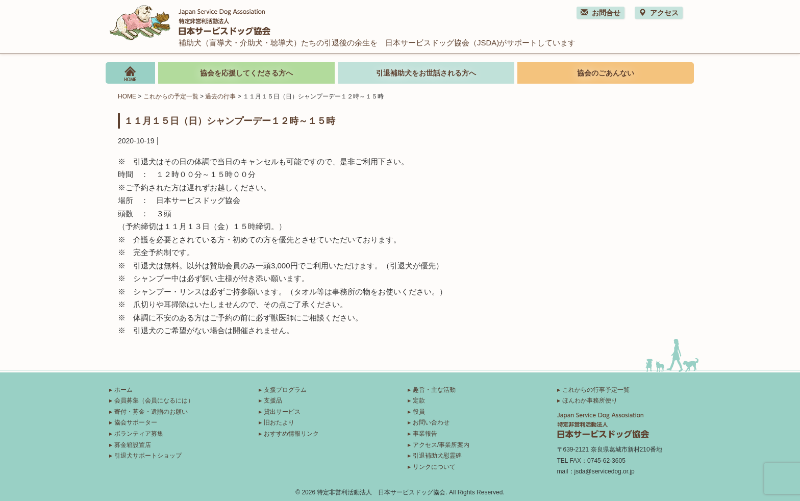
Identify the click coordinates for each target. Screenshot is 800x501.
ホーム (123, 389)
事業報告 (425, 433)
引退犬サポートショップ (148, 455)
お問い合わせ (431, 422)
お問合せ (600, 13)
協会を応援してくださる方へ (246, 73)
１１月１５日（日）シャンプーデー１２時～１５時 (229, 120)
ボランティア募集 (138, 433)
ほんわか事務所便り (589, 400)
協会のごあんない (605, 73)
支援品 (273, 400)
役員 (419, 411)
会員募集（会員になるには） (154, 400)
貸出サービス (282, 411)
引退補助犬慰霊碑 (437, 455)
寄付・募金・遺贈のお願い (151, 411)
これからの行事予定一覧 (596, 389)
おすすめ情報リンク (291, 433)
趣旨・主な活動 (434, 389)
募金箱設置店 (132, 444)
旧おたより (279, 422)
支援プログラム (285, 389)
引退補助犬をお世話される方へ (426, 73)
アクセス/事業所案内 (441, 444)
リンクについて (434, 466)
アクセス (659, 13)
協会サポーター (135, 422)
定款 (419, 400)
